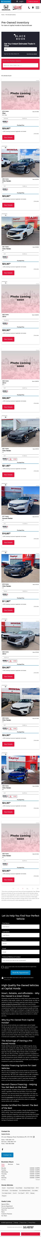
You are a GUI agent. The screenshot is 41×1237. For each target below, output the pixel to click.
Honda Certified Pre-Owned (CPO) (11, 1004)
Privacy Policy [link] (7, 979)
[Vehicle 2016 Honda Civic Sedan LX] (20, 568)
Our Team (4, 1215)
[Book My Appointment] (20, 972)
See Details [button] (8, 137)
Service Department (7, 1206)
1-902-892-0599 (9, 1143)
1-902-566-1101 (9, 1139)
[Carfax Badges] (5, 122)
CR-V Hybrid (5, 1190)
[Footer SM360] (28, 1227)
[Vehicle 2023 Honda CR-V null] (20, 636)
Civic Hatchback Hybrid (24, 1190)
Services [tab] (10, 1164)
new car (18, 1118)
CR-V (37, 1188)
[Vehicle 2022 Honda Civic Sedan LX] (20, 702)
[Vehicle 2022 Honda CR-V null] (20, 298)
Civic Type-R (21, 1193)
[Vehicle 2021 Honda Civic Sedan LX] (20, 433)
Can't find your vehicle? (32, 53)
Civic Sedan (35, 1190)
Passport (4, 1195)
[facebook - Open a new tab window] (2, 1149)
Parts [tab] (17, 1164)
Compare (37, 80)
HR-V (27, 1193)
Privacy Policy (32, 1222)
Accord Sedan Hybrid (29, 1188)
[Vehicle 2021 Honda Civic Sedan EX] (20, 231)
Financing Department (7, 1208)
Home (2, 14)
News (3, 1212)
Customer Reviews (6, 1213)
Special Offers (5, 1204)
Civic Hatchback (13, 1190)
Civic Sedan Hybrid (6, 1193)
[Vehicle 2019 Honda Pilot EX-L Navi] (20, 95)
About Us (4, 1210)
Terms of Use (23, 1222)
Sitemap (16, 1222)
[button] (5, 1)
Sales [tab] (2, 1164)
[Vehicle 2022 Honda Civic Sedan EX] (20, 163)
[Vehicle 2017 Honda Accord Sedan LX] (20, 500)
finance (13, 1072)
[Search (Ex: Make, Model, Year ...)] (20, 65)
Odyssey (32, 1193)
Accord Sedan (19, 1188)
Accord (3, 1188)
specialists (10, 1097)
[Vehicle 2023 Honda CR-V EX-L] (20, 365)
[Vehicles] (20, 49)
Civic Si (14, 1193)
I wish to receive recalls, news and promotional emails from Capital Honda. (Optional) (20, 967)
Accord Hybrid (10, 1188)
